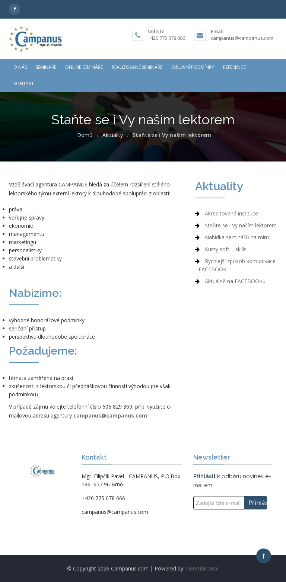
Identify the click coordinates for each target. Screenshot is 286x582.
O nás (20, 67)
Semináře (46, 67)
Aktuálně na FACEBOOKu (235, 281)
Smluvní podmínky (192, 67)
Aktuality (112, 135)
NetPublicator (202, 568)
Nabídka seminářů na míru (237, 237)
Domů (85, 135)
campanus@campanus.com (242, 38)
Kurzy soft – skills (226, 249)
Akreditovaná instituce (231, 213)
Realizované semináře (137, 67)
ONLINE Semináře (84, 67)
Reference (234, 67)
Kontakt (23, 83)
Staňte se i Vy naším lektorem (241, 225)
